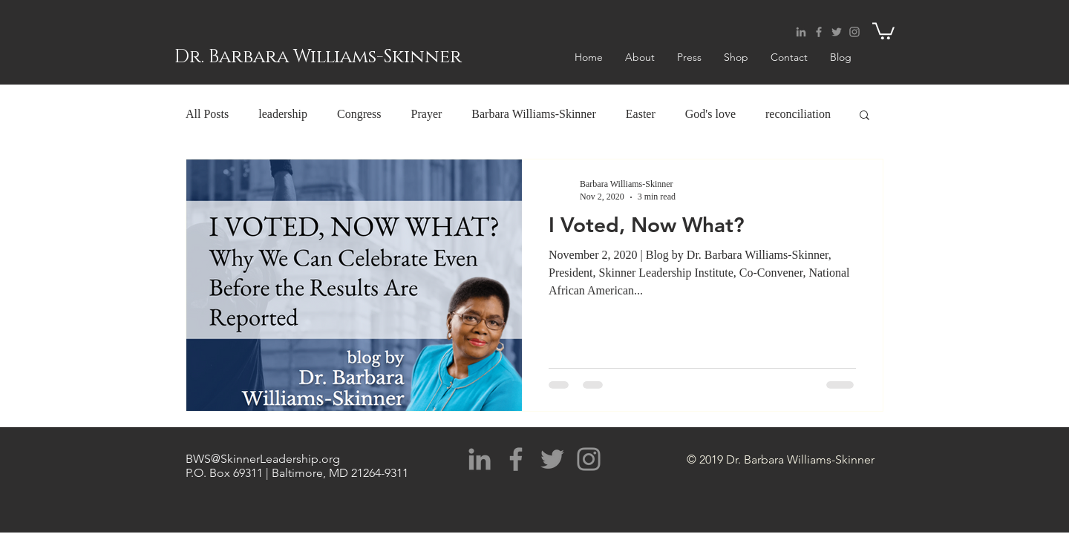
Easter (641, 114)
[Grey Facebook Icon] (819, 32)
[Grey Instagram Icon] (854, 32)
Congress (359, 114)
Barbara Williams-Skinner (533, 114)
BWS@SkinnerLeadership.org (263, 459)
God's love (710, 114)
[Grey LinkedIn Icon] (801, 32)
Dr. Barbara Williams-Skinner (318, 56)
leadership (282, 114)
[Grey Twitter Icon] (836, 32)
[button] (883, 30)
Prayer (426, 114)
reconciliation (798, 114)
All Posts (207, 114)
